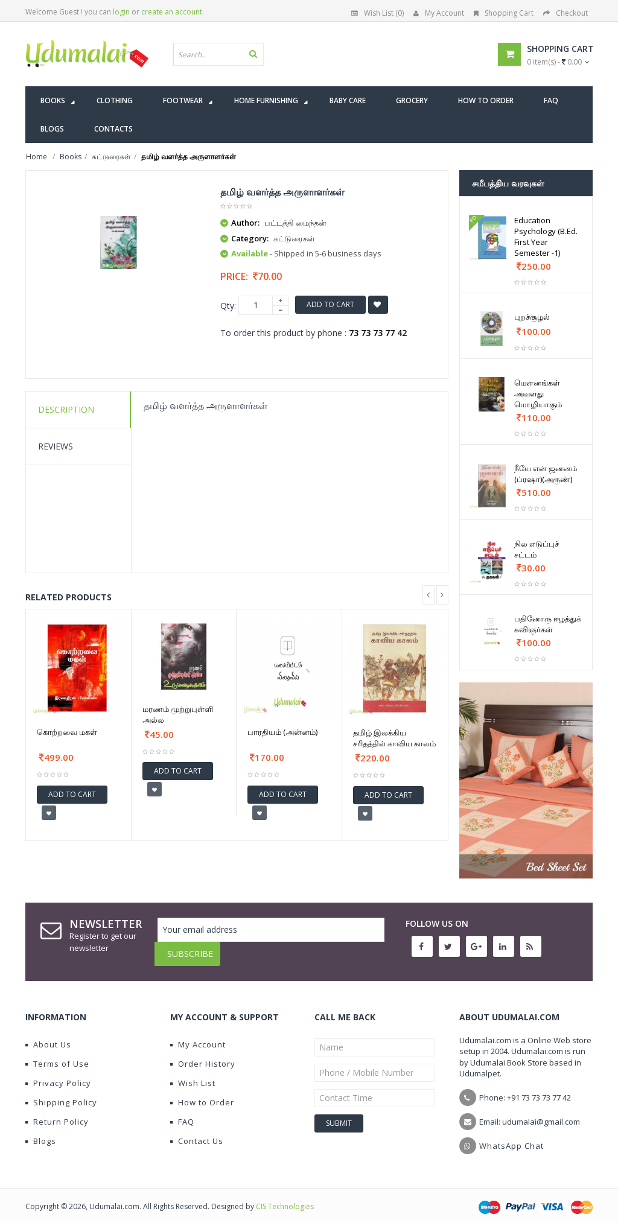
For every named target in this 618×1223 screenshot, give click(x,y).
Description (66, 409)
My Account (438, 13)
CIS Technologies (285, 1197)
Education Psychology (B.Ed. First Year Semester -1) (546, 236)
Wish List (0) (377, 13)
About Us (48, 1035)
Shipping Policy (61, 1093)
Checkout (565, 13)
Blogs (40, 1131)
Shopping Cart (504, 13)
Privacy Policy (58, 1074)
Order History (202, 1054)
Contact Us (196, 1131)
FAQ (182, 1112)
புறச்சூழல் (532, 316)
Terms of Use (57, 1054)
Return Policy (57, 1112)
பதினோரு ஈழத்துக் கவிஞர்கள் (547, 624)
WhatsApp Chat (511, 1136)
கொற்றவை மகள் (67, 731)
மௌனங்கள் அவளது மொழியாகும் (538, 393)
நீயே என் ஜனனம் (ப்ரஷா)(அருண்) (545, 473)
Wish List (192, 1074)
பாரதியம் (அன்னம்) (282, 731)
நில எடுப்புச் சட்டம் (536, 549)
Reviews (55, 446)
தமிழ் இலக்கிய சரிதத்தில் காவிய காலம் (394, 738)
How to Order (202, 1093)
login (121, 12)
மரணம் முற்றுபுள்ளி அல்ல (177, 714)
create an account (171, 12)
